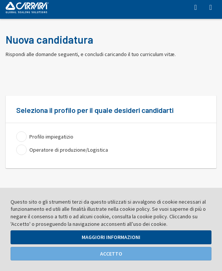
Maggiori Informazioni (111, 237)
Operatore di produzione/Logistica (68, 149)
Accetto (111, 253)
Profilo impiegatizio (51, 136)
